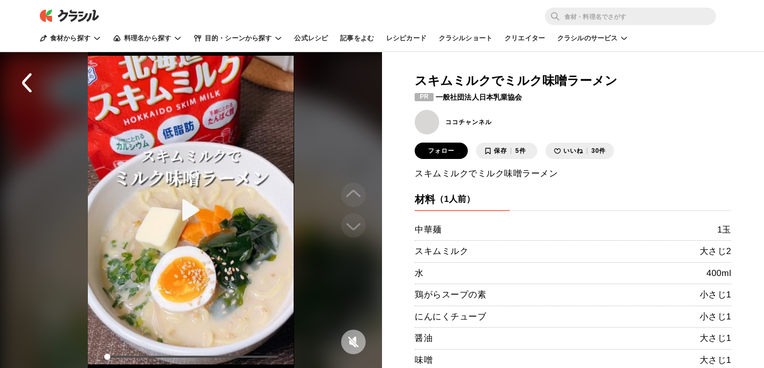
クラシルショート (465, 38)
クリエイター (525, 38)
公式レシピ (311, 38)
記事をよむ (357, 38)
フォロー (441, 150)
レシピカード (406, 38)
